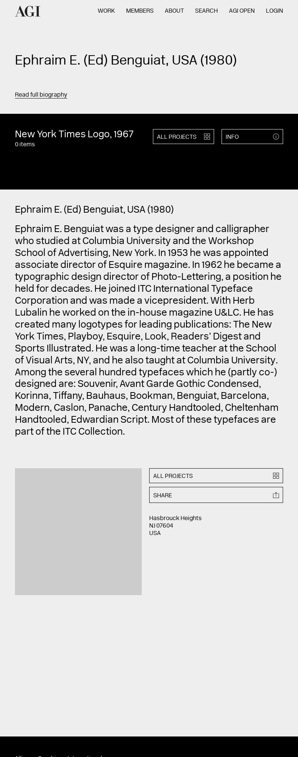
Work (106, 11)
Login (274, 11)
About (174, 11)
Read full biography (41, 95)
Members (140, 11)
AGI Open (242, 11)
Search (206, 11)
